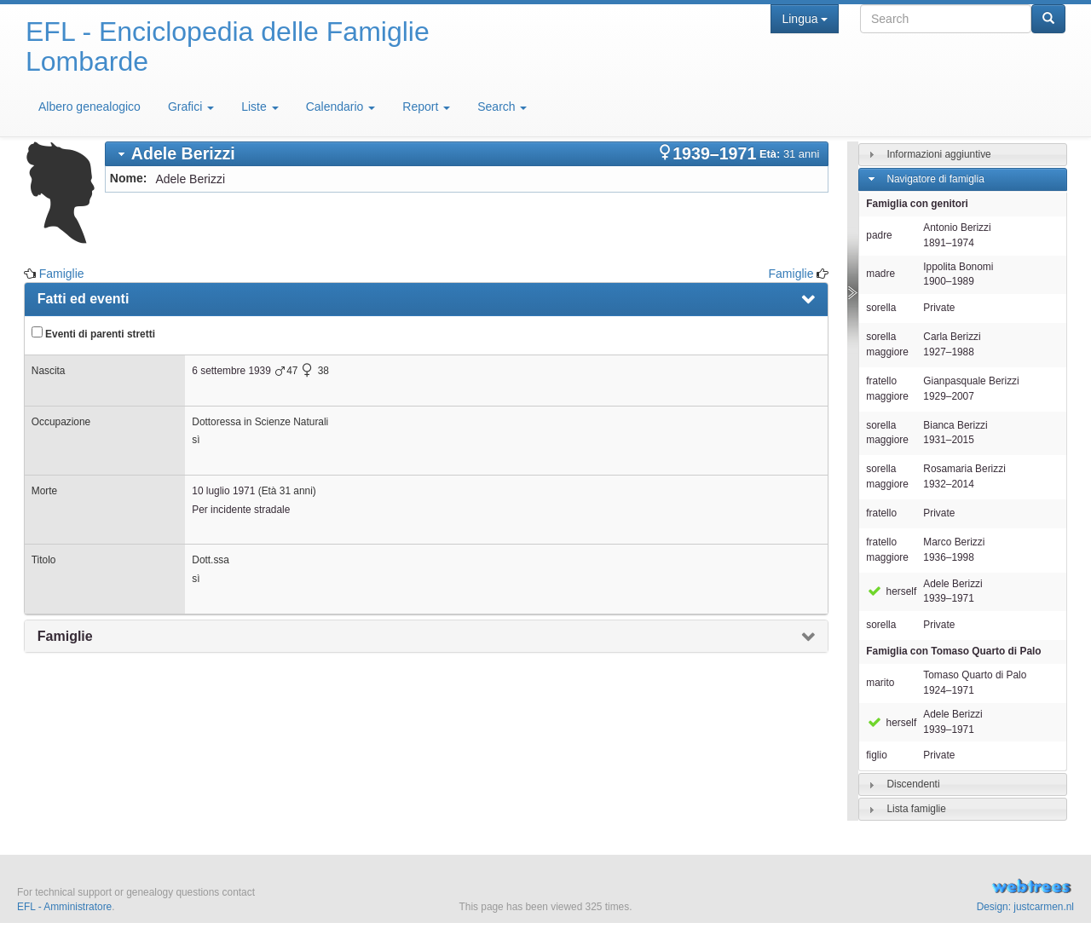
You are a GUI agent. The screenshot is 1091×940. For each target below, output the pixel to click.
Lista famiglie (915, 809)
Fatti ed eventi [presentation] (84, 298)
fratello (881, 513)
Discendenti (912, 784)
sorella (881, 308)
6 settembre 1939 (231, 371)
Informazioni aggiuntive (938, 154)
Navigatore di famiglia (935, 179)
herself (891, 591)
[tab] (467, 153)
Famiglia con (953, 651)
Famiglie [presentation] (65, 636)
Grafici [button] (191, 106)
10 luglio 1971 (223, 491)
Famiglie (61, 273)
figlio (876, 755)
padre (879, 235)
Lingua (804, 19)
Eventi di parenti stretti (93, 333)
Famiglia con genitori (917, 204)
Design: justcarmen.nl (1025, 907)
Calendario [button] (341, 106)
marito (880, 683)
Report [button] (426, 106)
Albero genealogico (89, 106)
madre (880, 274)
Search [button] (502, 106)
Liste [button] (259, 106)
